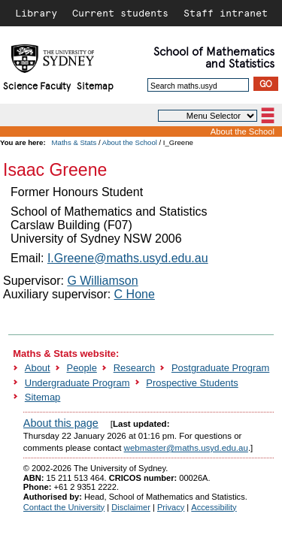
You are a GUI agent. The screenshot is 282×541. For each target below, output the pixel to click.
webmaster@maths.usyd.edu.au (186, 447)
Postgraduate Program (220, 367)
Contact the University (64, 507)
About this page (61, 423)
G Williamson (102, 280)
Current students (120, 13)
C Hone (134, 294)
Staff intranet (225, 13)
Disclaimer (130, 507)
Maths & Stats (74, 142)
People (82, 367)
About (37, 367)
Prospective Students (192, 382)
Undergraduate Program (77, 382)
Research (134, 367)
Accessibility (213, 507)
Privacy (170, 507)
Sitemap (95, 85)
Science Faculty (37, 85)
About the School (242, 131)
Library (36, 13)
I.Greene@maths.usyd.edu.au (127, 258)
